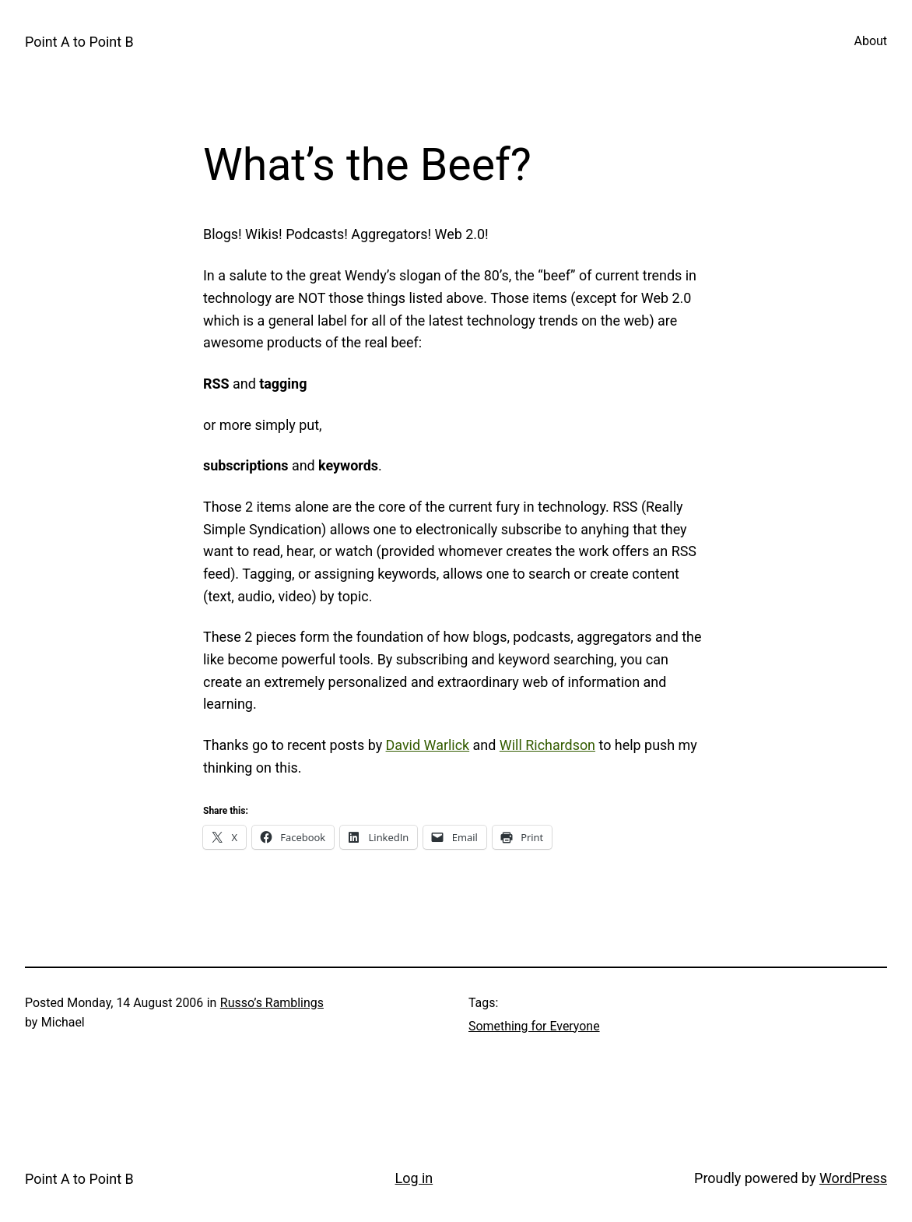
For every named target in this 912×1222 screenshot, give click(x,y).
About (870, 40)
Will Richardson (547, 745)
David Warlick (428, 745)
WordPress (853, 1178)
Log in (414, 1178)
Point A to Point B (79, 41)
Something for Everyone (534, 1026)
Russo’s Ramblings (272, 1002)
